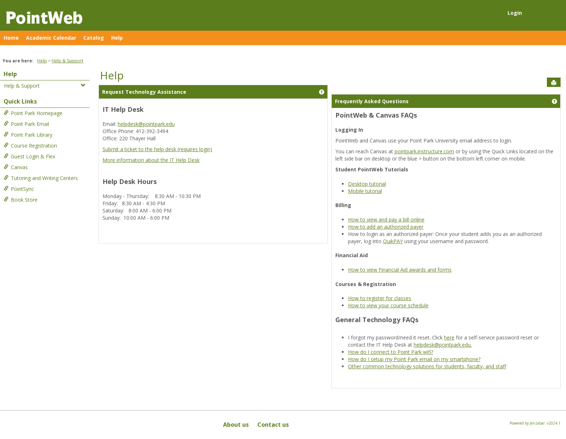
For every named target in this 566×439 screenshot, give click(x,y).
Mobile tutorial (365, 191)
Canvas (16, 167)
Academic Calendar (51, 37)
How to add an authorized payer (385, 226)
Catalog (93, 37)
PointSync (19, 188)
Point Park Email (26, 123)
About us (236, 425)
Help (117, 37)
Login (515, 12)
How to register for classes (379, 298)
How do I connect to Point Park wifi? (390, 351)
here (449, 337)
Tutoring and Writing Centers (41, 178)
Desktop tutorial (367, 183)
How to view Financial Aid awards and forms (400, 269)
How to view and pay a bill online (386, 219)
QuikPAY (393, 241)
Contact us (273, 425)
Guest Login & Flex (29, 156)
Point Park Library (28, 134)
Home (11, 37)
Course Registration (30, 145)
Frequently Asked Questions (372, 101)
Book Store (21, 199)
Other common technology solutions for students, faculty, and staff (427, 366)
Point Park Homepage (33, 113)
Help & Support (67, 61)
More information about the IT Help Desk (151, 160)
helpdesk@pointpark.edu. (443, 344)
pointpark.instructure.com (424, 151)
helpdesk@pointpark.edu (146, 123)
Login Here (513, 23)
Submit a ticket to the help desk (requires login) (157, 149)
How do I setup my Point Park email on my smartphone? (414, 359)
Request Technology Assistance (144, 91)
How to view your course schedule (388, 305)
